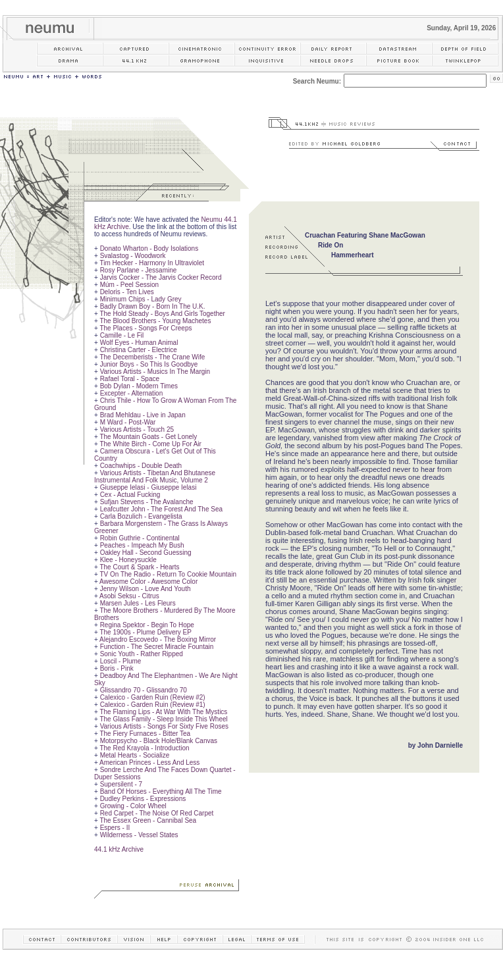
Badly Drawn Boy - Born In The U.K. (152, 306)
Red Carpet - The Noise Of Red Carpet (157, 813)
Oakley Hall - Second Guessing (146, 552)
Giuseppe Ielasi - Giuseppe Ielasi (148, 487)
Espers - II (115, 827)
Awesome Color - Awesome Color (148, 581)
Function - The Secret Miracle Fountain (157, 646)
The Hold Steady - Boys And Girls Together (162, 313)
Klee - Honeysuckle (128, 559)
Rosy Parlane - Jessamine (138, 270)
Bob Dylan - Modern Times (139, 386)
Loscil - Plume (121, 661)
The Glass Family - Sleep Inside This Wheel (163, 719)
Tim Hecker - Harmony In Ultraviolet (151, 263)
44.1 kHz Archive (119, 849)
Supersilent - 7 (121, 784)
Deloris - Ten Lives (127, 292)
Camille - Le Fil (122, 335)
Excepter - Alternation (131, 393)
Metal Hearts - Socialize (135, 755)
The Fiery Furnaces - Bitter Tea (144, 733)
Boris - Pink (117, 668)
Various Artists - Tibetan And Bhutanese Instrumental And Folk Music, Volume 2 (154, 476)
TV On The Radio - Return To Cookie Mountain (167, 574)
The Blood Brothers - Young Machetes (155, 320)
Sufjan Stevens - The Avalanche (147, 501)
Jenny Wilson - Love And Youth (145, 588)
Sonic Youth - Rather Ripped (141, 654)
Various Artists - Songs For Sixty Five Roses (164, 726)
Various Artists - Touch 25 (137, 429)
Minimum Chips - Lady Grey (141, 299)
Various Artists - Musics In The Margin (155, 371)
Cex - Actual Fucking (130, 494)
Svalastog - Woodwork (133, 255)
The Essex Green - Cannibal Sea (147, 820)
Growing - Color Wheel (133, 806)
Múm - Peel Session (129, 284)
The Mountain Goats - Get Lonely (148, 436)
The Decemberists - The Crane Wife (152, 357)
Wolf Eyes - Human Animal (139, 342)
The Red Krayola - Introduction (144, 748)
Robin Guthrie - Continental (140, 538)
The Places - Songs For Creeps (145, 328)
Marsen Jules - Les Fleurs (138, 603)
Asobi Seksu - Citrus (129, 596)
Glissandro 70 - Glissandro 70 (143, 690)
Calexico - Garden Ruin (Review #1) (152, 704)
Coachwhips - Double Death (141, 465)
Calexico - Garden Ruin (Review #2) (152, 697)
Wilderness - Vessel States (139, 835)
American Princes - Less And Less (149, 762)
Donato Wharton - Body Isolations (149, 248)
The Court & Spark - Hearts (139, 567)
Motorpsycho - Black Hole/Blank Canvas (158, 740)
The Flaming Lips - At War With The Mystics (163, 711)
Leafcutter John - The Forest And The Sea (161, 509)
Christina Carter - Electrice (138, 349)
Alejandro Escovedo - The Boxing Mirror (157, 639)
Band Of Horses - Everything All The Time (161, 791)
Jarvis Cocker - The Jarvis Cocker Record (161, 277)
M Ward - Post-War (128, 422)
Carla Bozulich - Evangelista (141, 516)
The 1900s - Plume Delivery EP (145, 632)
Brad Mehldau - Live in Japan (143, 415)
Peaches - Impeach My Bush (142, 545)
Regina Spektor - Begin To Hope (147, 625)
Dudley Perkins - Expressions (143, 798)
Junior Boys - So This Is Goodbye (149, 364)
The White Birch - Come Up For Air (150, 444)
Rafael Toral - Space (129, 378)
